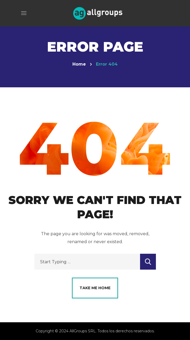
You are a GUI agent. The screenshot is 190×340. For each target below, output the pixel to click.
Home (79, 64)
